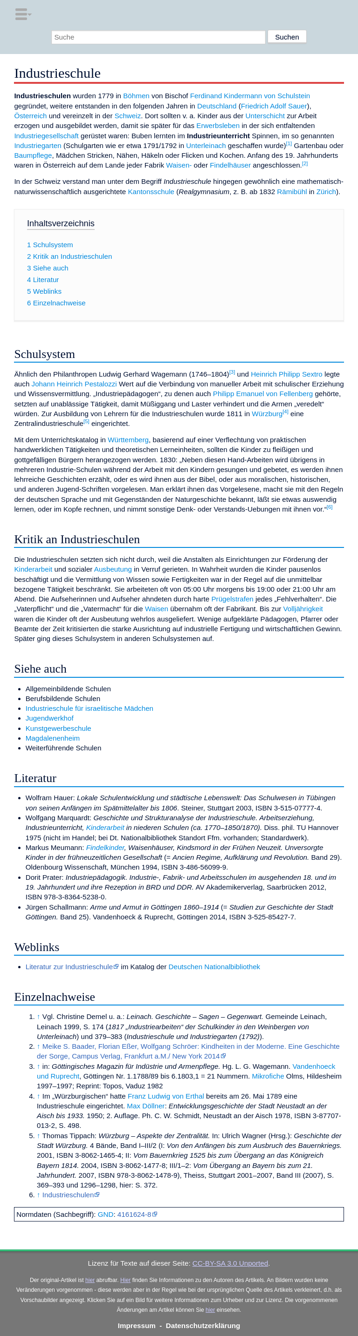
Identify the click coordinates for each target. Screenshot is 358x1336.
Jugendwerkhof (50, 718)
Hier (125, 1280)
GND (106, 1214)
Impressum (137, 1325)
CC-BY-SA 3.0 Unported (230, 1263)
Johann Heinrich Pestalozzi (74, 384)
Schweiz (128, 116)
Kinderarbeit (33, 569)
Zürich (326, 192)
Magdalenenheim (53, 738)
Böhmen (136, 96)
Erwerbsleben (218, 125)
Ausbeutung (113, 569)
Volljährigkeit (303, 609)
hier (90, 1280)
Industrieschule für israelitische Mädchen (89, 708)
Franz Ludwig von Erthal (166, 1096)
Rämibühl (292, 192)
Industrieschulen (68, 1195)
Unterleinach (206, 145)
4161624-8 (134, 1214)
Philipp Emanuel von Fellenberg (263, 394)
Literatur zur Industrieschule (69, 967)
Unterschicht (265, 116)
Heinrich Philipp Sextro (287, 374)
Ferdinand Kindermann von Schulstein (250, 96)
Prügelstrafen (232, 599)
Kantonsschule (151, 192)
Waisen (156, 609)
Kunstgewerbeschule (58, 728)
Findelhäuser (230, 165)
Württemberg (128, 440)
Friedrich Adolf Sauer (274, 106)
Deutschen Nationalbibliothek (214, 967)
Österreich (30, 116)
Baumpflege (33, 155)
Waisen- (179, 165)
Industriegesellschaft (46, 136)
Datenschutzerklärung (203, 1325)
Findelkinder (105, 847)
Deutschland (216, 106)
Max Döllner (146, 1106)
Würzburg (267, 414)
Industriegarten (37, 145)
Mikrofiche (268, 1076)
